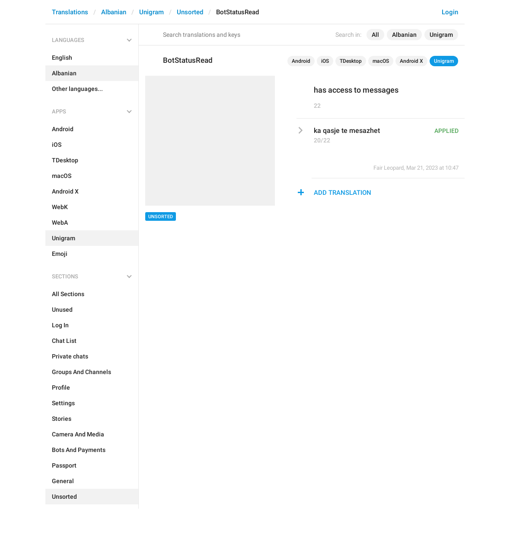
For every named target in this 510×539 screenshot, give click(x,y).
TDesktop (351, 61)
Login (450, 12)
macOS (381, 61)
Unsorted (190, 12)
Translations (70, 12)
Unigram (151, 12)
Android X (411, 61)
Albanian (113, 12)
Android (301, 61)
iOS (325, 61)
